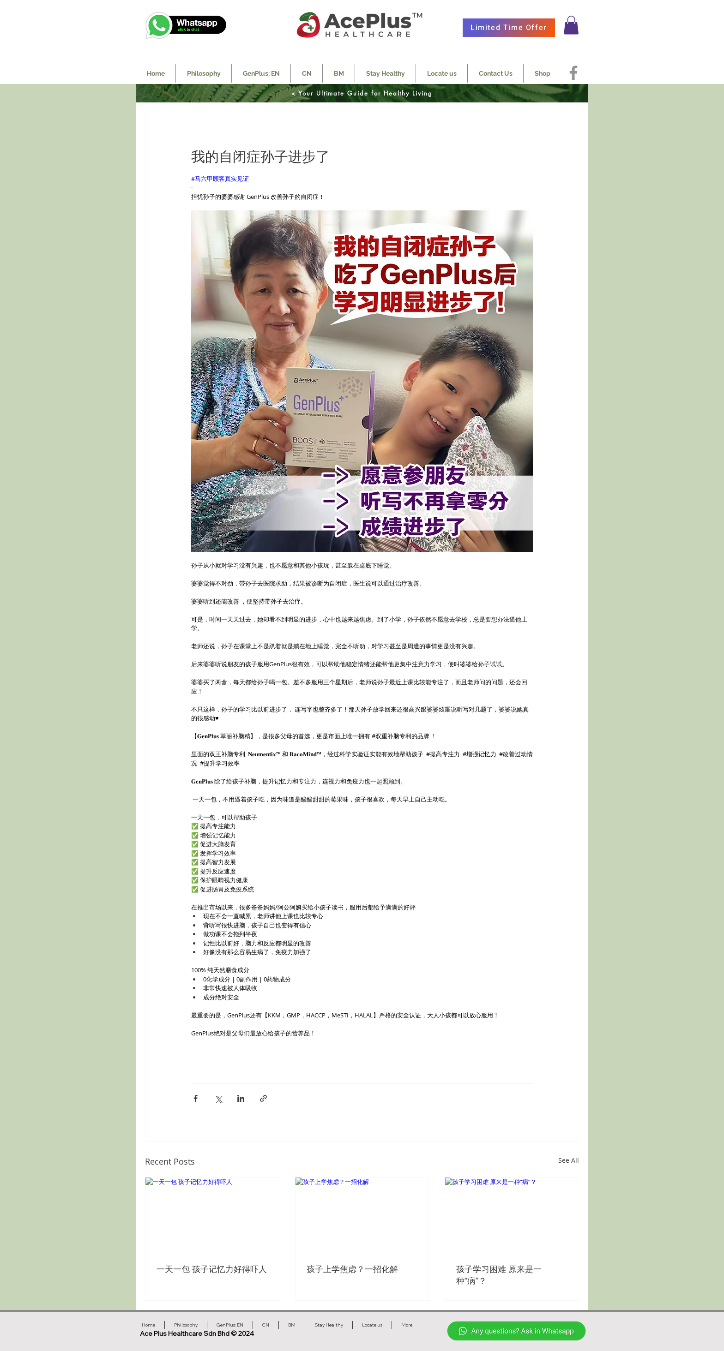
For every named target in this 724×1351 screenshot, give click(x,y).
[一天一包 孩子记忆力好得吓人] (212, 1215)
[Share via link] (263, 1098)
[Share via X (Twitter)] (218, 1098)
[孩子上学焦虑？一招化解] (362, 1215)
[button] (571, 25)
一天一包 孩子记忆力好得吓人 (212, 1268)
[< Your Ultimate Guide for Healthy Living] (362, 93)
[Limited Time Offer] (509, 27)
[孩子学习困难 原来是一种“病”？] (512, 1215)
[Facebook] (573, 73)
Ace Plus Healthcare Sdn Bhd (185, 1333)
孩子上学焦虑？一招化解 (352, 1268)
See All (568, 1160)
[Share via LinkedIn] (240, 1098)
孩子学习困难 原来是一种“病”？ (499, 1274)
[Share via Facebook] (195, 1098)
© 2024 (242, 1333)
